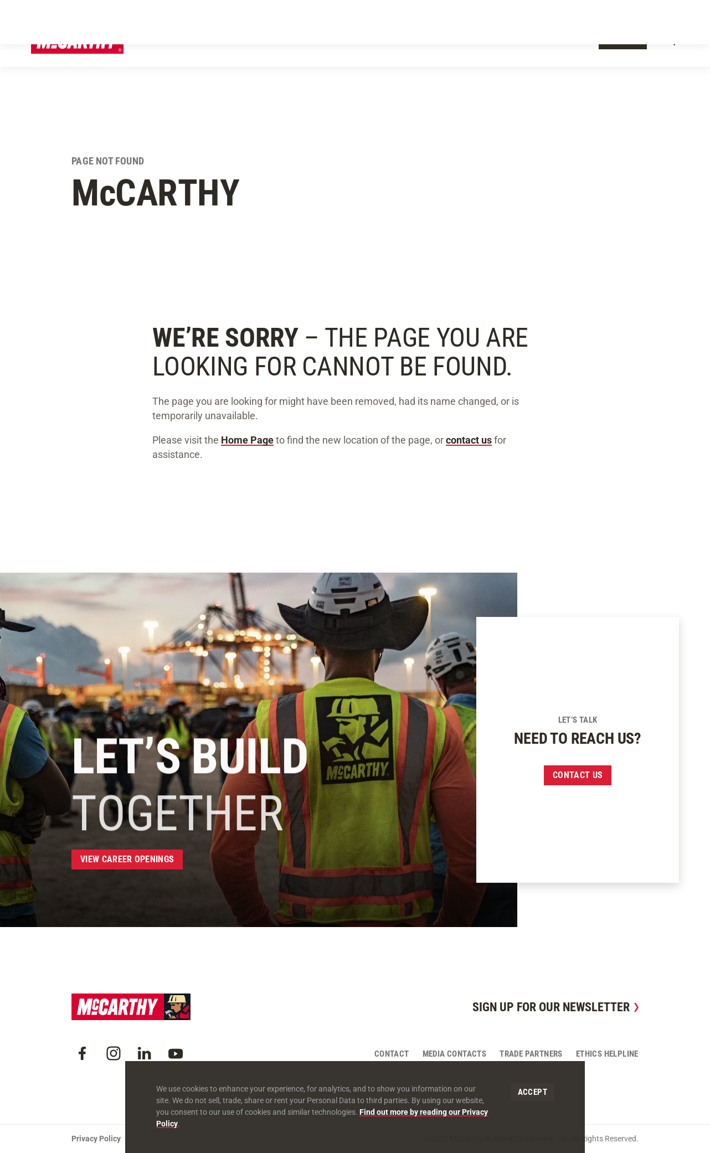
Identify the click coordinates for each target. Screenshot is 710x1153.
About (231, 40)
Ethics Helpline (607, 1054)
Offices (394, 40)
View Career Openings (127, 859)
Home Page (247, 440)
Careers (487, 40)
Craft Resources (607, 12)
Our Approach (337, 40)
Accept (532, 1092)
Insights (440, 40)
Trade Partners (531, 1054)
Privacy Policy (96, 1138)
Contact (622, 40)
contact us (469, 440)
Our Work (276, 40)
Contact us (578, 775)
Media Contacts (455, 1054)
